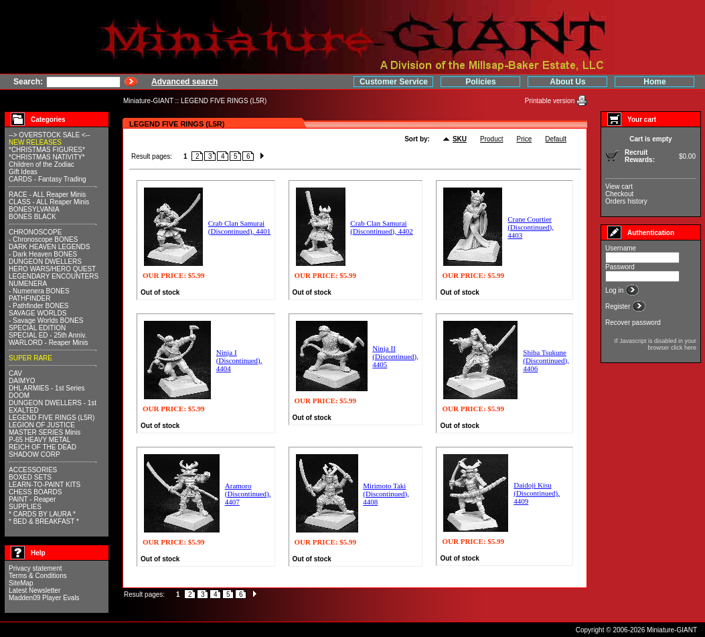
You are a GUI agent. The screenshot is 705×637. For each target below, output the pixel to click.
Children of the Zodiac (41, 164)
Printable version (550, 100)
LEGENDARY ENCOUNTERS (53, 276)
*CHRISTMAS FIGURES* (47, 149)
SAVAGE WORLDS (37, 313)
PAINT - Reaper (32, 499)
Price (524, 139)
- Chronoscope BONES (43, 239)
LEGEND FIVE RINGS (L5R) (223, 100)
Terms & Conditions (38, 575)
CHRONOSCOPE (35, 232)
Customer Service (394, 81)
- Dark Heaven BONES (43, 254)
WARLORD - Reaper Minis (48, 342)
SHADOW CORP (34, 454)
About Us (567, 81)
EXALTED (24, 410)
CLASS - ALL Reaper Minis (49, 202)
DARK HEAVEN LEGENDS (49, 247)
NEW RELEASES (35, 142)
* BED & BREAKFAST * (44, 521)
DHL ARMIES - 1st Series (47, 388)
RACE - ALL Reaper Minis (47, 194)
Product (491, 139)
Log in (615, 290)
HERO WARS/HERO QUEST (52, 269)
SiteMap (21, 583)
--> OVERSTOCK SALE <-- (49, 135)
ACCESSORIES (33, 470)
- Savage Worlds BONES (46, 320)
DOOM (19, 395)
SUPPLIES (25, 506)
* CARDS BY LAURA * (42, 514)
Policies (480, 81)
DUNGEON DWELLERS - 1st (52, 403)
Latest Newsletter (34, 590)
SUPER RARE (30, 358)
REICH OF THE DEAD (42, 447)
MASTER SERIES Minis (44, 432)
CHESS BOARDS (35, 492)
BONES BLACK (32, 216)
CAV (15, 373)
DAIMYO (22, 380)
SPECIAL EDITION (37, 328)
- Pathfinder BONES (38, 305)
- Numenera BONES (39, 291)
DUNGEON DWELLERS (45, 261)
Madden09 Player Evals (44, 597)
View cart (619, 186)
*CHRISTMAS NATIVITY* (47, 157)
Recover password (633, 322)
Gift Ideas (23, 171)
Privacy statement (35, 568)
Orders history (626, 201)
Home (654, 81)
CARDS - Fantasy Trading (47, 179)
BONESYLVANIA (34, 209)
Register (618, 306)
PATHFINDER (29, 298)
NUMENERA (28, 283)
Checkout (619, 194)
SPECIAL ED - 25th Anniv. (47, 335)
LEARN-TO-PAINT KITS (44, 484)
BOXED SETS (30, 477)
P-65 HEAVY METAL (39, 439)
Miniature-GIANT (148, 100)
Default (555, 139)
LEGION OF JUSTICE (42, 425)
